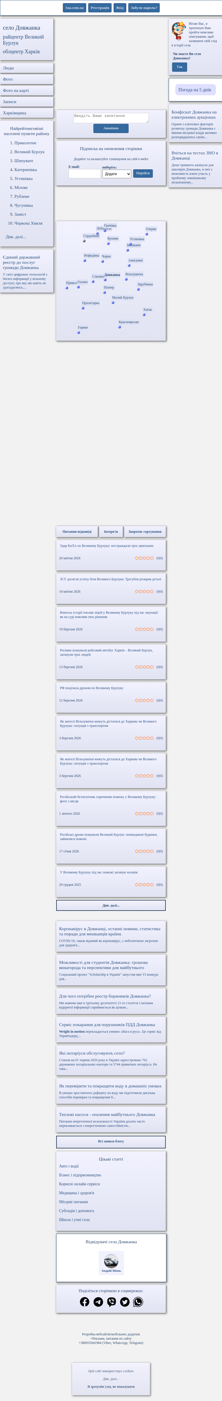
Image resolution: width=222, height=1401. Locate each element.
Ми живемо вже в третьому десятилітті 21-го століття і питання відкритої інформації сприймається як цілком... (111, 1003)
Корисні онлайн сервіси (79, 1186)
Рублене (21, 196)
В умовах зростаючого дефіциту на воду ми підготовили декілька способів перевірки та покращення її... (111, 1093)
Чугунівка (23, 205)
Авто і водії (69, 1168)
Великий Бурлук (29, 151)
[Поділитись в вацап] (138, 1304)
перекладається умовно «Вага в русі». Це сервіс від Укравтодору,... (111, 1032)
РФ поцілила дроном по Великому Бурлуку (91, 690)
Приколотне (25, 143)
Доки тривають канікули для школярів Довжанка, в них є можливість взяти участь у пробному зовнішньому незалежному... (195, 167)
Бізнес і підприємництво (80, 1177)
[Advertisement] (111, 64)
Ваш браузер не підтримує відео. (111, 204)
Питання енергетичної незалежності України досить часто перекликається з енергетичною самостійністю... (111, 1121)
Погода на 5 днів (194, 89)
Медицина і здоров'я (76, 1195)
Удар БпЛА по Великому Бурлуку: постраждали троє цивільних (107, 547)
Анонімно (111, 130)
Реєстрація (100, 7)
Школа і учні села (74, 1221)
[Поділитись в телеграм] (98, 1304)
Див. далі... (111, 1379)
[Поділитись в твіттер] (125, 1304)
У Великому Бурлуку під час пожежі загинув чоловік (99, 874)
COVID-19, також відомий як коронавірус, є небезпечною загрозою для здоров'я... (111, 938)
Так (180, 67)
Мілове (21, 187)
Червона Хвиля (28, 223)
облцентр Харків (21, 51)
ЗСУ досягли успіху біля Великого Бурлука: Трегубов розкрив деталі (110, 581)
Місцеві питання (73, 1203)
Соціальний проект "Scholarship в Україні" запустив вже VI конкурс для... (111, 972)
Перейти (143, 175)
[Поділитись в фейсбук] (84, 1304)
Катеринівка (25, 169)
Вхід (119, 7)
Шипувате (23, 160)
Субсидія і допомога (76, 1212)
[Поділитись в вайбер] (111, 1304)
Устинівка (23, 178)
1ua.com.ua (74, 7)
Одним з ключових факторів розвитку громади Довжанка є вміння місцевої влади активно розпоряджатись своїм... (195, 124)
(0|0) (160, 560)
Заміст (20, 214)
